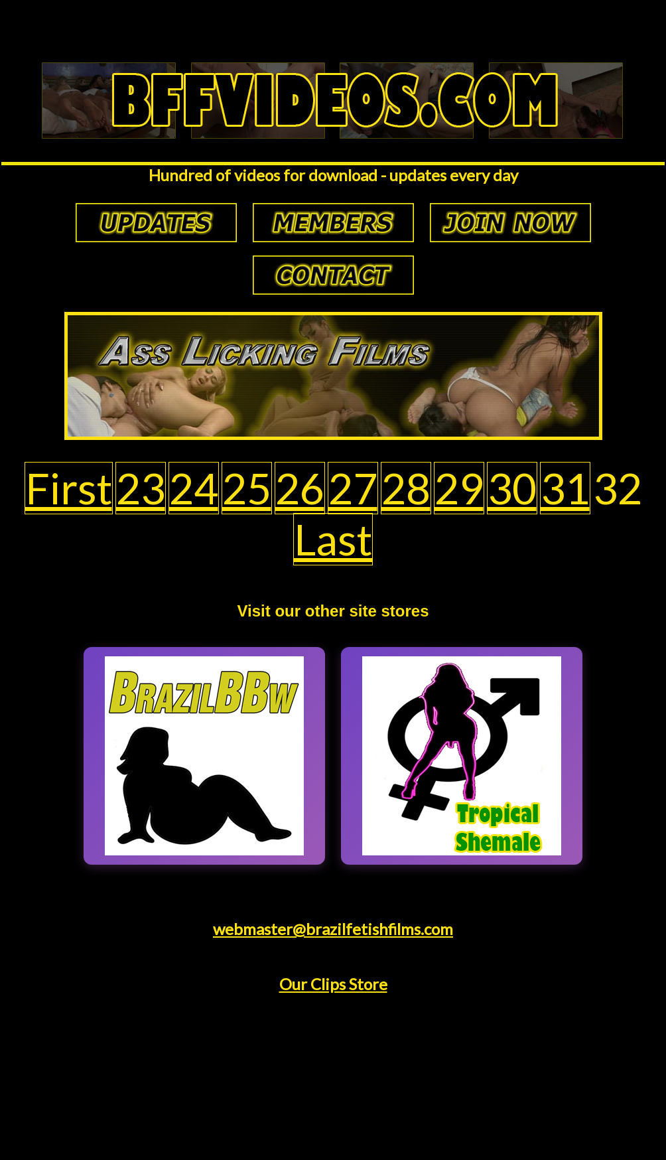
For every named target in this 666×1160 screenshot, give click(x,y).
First (68, 488)
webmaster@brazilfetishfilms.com (333, 928)
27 (352, 488)
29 (459, 488)
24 (193, 488)
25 (246, 488)
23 (140, 488)
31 (565, 488)
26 (299, 488)
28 (406, 488)
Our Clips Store (333, 983)
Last (333, 539)
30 (512, 488)
